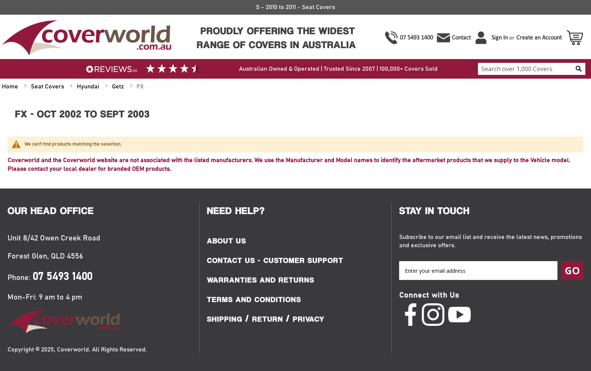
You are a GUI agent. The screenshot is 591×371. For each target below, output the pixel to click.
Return (267, 319)
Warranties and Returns (260, 279)
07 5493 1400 (416, 37)
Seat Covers (48, 87)
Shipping (224, 319)
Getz (119, 87)
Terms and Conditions (254, 299)
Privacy (309, 319)
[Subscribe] (572, 270)
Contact (461, 37)
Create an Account (539, 37)
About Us (226, 240)
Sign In (499, 37)
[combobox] (531, 69)
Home (11, 87)
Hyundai (89, 87)
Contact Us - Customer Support (275, 260)
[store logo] (85, 37)
